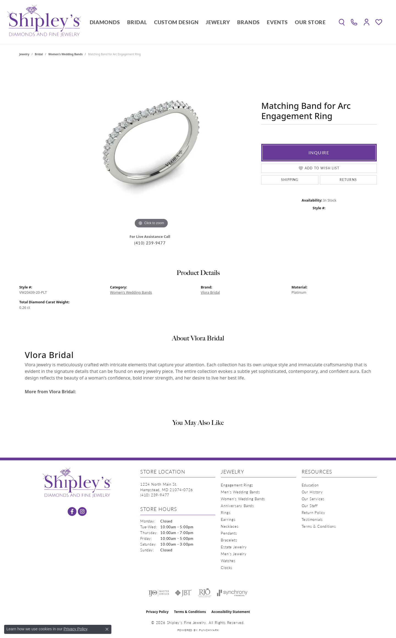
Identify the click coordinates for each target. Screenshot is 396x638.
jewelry (24, 54)
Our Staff (310, 505)
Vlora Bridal (210, 292)
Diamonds (105, 22)
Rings (225, 512)
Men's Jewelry (233, 553)
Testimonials (312, 519)
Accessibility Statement (230, 611)
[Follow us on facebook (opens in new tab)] (72, 511)
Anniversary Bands (237, 505)
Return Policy (313, 512)
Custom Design (176, 22)
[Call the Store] (154, 494)
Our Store (310, 22)
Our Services (313, 498)
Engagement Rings (237, 485)
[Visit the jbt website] (183, 593)
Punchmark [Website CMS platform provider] (209, 630)
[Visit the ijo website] (158, 593)
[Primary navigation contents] (207, 22)
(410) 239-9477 (150, 243)
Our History (312, 491)
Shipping (290, 179)
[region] (151, 147)
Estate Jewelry (234, 546)
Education (310, 485)
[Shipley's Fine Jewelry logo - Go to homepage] (44, 22)
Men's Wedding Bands (240, 491)
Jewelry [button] (218, 22)
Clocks (226, 567)
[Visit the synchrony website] (232, 593)
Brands (248, 22)
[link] (354, 22)
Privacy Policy (157, 611)
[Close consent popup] (107, 629)
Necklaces (229, 526)
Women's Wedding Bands (65, 54)
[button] (341, 22)
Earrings (228, 519)
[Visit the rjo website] (204, 593)
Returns (348, 179)
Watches (228, 560)
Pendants (229, 533)
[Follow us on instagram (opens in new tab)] (82, 511)
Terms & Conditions (319, 526)
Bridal (137, 22)
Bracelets (229, 540)
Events (277, 22)
